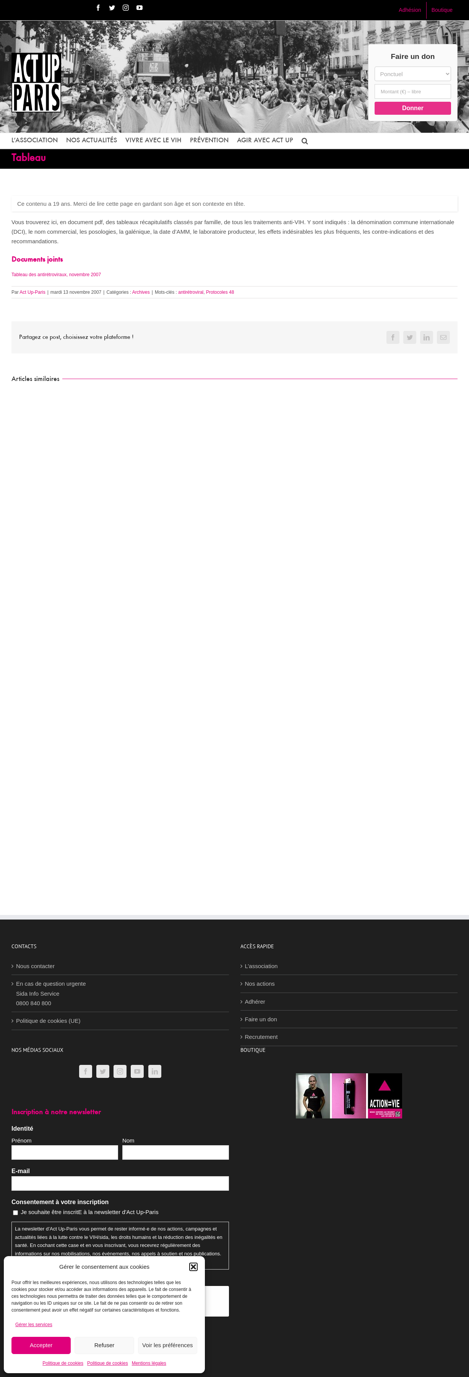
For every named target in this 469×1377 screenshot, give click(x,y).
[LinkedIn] (154, 1071)
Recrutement (261, 1037)
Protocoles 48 (220, 292)
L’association (261, 966)
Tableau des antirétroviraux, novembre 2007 (56, 274)
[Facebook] (85, 1071)
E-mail (20, 1171)
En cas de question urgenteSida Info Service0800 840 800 (51, 993)
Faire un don (261, 1019)
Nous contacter (35, 966)
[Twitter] (102, 1071)
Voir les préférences (167, 1345)
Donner (413, 108)
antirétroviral (190, 292)
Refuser (104, 1345)
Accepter (41, 1345)
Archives (141, 292)
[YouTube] (137, 1071)
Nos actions (260, 983)
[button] (193, 1267)
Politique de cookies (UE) (48, 1020)
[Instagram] (120, 1071)
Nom (128, 1140)
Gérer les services (33, 1324)
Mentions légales (149, 1363)
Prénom (21, 1140)
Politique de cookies (62, 1363)
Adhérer (255, 1001)
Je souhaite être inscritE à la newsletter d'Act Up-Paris (90, 1212)
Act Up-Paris (32, 292)
